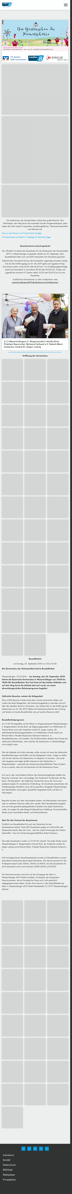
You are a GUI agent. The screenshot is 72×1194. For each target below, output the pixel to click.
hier (39, 233)
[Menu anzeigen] (65, 4)
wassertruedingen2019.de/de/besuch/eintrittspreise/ (35, 282)
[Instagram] (29, 1149)
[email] (47, 1149)
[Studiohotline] (41, 1149)
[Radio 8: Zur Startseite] (18, 4)
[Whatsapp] (35, 1149)
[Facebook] (23, 1149)
